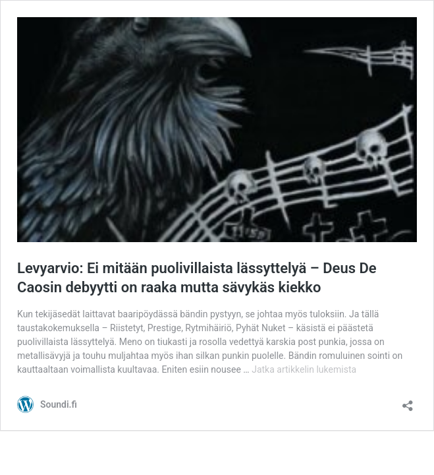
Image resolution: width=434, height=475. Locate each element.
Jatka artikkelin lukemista (304, 369)
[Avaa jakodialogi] (407, 401)
